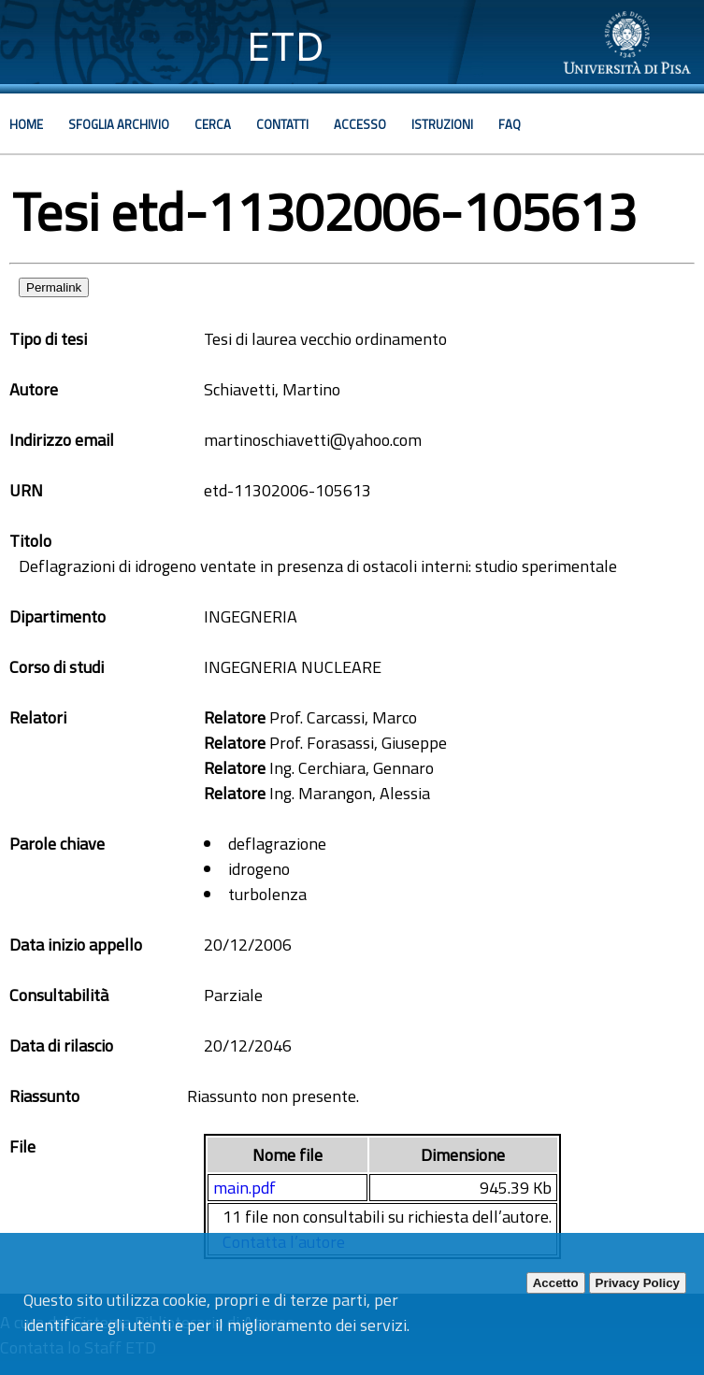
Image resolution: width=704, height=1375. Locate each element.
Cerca (212, 124)
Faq (509, 124)
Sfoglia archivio (118, 124)
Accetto (556, 1283)
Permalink (53, 287)
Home (26, 124)
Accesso (360, 124)
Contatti (282, 124)
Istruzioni (442, 124)
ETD (285, 46)
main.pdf (244, 1187)
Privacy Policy (638, 1283)
